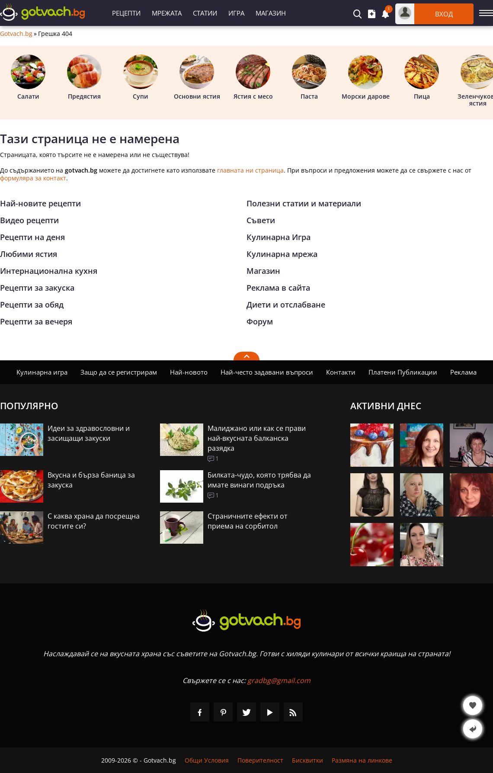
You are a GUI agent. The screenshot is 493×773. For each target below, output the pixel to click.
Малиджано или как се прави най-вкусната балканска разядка (257, 438)
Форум (259, 321)
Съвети (260, 220)
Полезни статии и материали (303, 203)
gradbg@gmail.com (279, 680)
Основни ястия (197, 77)
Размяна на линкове (362, 760)
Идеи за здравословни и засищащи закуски (89, 433)
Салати (28, 77)
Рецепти (126, 13)
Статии (205, 13)
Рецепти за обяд (32, 304)
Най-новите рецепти (40, 203)
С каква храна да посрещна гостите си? (94, 521)
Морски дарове (366, 77)
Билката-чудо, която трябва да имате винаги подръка (259, 480)
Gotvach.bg (16, 33)
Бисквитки (307, 760)
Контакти (340, 372)
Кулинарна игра (41, 372)
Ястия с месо (253, 77)
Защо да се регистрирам (118, 372)
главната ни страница (250, 170)
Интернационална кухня (48, 271)
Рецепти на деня (32, 237)
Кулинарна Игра (278, 237)
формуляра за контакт (33, 178)
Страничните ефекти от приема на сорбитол (248, 521)
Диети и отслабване (285, 304)
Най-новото (189, 372)
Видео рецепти (29, 220)
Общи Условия (207, 760)
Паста (309, 77)
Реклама (463, 372)
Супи (140, 77)
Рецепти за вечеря (36, 321)
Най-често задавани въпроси (267, 372)
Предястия (84, 77)
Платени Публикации (402, 372)
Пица (421, 77)
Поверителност (260, 760)
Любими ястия (28, 254)
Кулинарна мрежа (281, 254)
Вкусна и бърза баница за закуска (91, 480)
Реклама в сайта (278, 287)
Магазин (271, 13)
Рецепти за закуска (37, 287)
